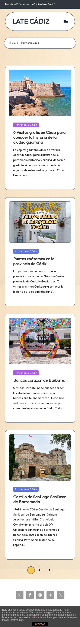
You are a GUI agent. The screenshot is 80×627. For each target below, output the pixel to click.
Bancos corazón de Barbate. (39, 380)
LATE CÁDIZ (30, 21)
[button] (49, 570)
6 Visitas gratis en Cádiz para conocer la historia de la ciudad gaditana (39, 137)
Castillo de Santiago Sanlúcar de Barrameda (39, 499)
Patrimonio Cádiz (26, 124)
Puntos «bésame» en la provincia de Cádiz (33, 261)
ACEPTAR (40, 624)
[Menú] (66, 21)
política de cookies (41, 617)
